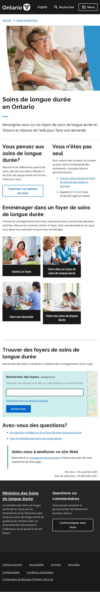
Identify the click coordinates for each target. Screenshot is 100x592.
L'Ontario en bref (12, 564)
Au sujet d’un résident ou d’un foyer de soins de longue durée (45, 432)
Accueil (7, 20)
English (42, 7)
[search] (64, 7)
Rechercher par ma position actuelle (27, 400)
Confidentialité (10, 572)
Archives (56, 564)
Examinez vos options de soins (22, 191)
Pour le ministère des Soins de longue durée (35, 438)
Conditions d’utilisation (40, 572)
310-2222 (77, 192)
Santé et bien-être (27, 20)
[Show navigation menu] (88, 7)
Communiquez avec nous (73, 525)
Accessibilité (36, 564)
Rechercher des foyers (30, 377)
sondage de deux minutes (45, 457)
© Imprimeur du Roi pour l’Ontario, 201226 (27, 579)
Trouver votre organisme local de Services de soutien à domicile (77, 182)
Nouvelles (74, 564)
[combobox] (44, 392)
